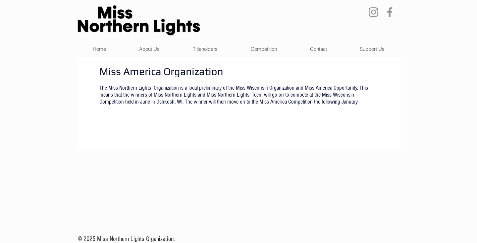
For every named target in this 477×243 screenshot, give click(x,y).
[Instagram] (373, 12)
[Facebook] (389, 12)
